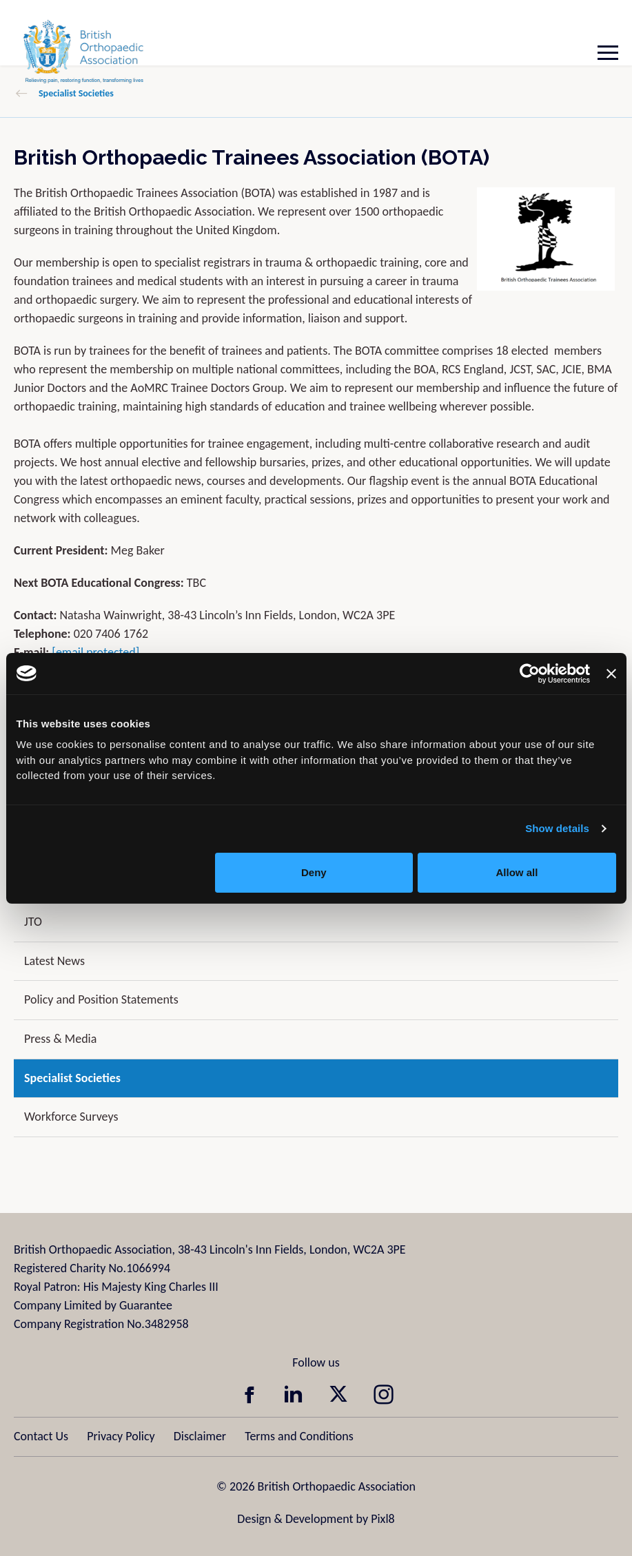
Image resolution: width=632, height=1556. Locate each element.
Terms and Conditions (299, 1436)
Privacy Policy (120, 1436)
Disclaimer (200, 1436)
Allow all (517, 872)
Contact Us (41, 1436)
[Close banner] (611, 673)
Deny (314, 872)
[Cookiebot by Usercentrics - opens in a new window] (529, 673)
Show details (557, 828)
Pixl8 (382, 1518)
